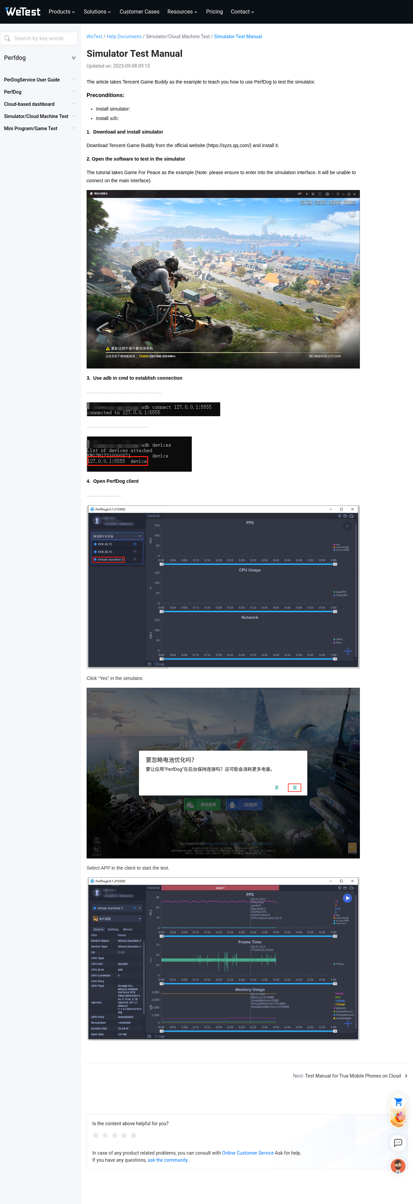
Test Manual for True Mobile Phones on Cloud (353, 1076)
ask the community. (168, 1160)
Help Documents (126, 36)
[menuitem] (40, 80)
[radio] (95, 1135)
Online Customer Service (248, 1153)
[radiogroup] (114, 1135)
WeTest (97, 36)
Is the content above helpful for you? (130, 1123)
